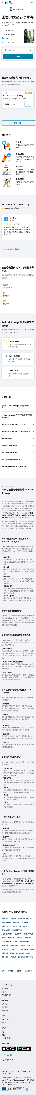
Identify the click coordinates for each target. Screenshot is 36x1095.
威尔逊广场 (5, 949)
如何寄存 (5, 1004)
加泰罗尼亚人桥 (6, 926)
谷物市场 (16, 922)
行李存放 (10, 971)
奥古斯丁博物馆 (28, 934)
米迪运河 (30, 945)
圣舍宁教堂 (5, 957)
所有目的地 (5, 1019)
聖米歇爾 (13, 957)
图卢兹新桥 (5, 945)
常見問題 (5, 1007)
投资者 (4, 992)
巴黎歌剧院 (14, 949)
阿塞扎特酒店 (15, 945)
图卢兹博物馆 (20, 953)
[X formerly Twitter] (4, 1054)
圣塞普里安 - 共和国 (8, 953)
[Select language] (9, 1060)
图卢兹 (19, 971)
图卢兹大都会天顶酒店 (20, 926)
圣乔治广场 (11, 938)
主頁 (3, 971)
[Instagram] (8, 1055)
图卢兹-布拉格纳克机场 (25, 918)
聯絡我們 (5, 1010)
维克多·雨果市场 (17, 930)
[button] (19, 2)
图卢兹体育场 (24, 949)
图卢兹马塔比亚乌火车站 (25, 957)
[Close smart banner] (3, 2)
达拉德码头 (18, 934)
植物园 (4, 938)
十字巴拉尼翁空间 (7, 934)
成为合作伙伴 (6, 995)
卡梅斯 (32, 949)
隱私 (3, 1035)
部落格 (4, 1023)
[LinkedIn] (11, 1055)
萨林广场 (19, 938)
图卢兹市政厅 (6, 930)
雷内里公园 (28, 938)
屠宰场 (23, 945)
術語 (3, 1032)
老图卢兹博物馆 (6, 922)
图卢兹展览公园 (6, 942)
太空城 (15, 942)
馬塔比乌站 (5, 918)
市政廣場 (13, 918)
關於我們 (5, 989)
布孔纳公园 (24, 922)
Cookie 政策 (6, 1038)
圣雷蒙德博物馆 (24, 942)
